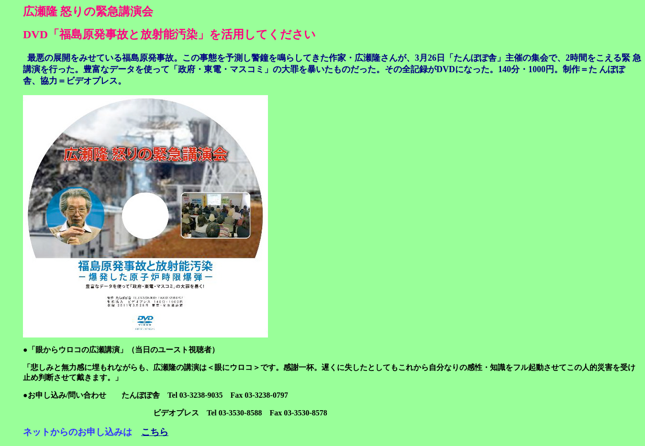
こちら (154, 432)
